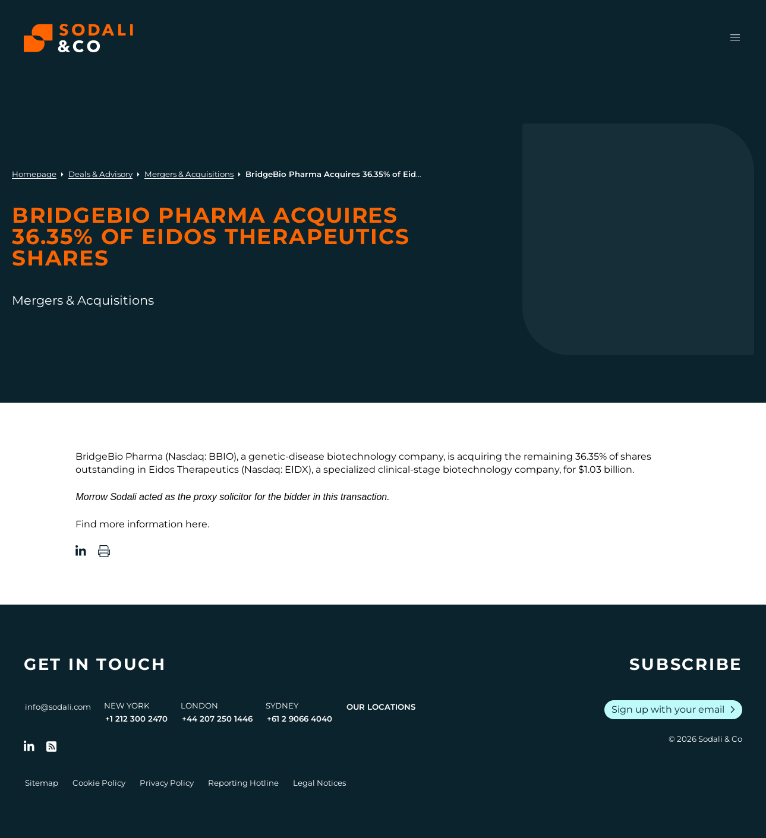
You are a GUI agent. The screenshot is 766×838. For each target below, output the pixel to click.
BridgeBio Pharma (119, 456)
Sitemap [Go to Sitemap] (41, 783)
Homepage (34, 174)
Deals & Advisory (100, 174)
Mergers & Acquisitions (189, 174)
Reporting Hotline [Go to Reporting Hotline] (243, 783)
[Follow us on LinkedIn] (29, 746)
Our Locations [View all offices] (380, 706)
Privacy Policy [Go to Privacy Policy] (167, 783)
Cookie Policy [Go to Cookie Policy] (98, 783)
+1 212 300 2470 (136, 718)
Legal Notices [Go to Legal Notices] (319, 783)
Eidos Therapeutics (194, 469)
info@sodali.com (58, 706)
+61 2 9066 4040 (299, 718)
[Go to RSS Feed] (51, 746)
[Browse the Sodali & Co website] (78, 38)
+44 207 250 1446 (217, 718)
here (196, 524)
